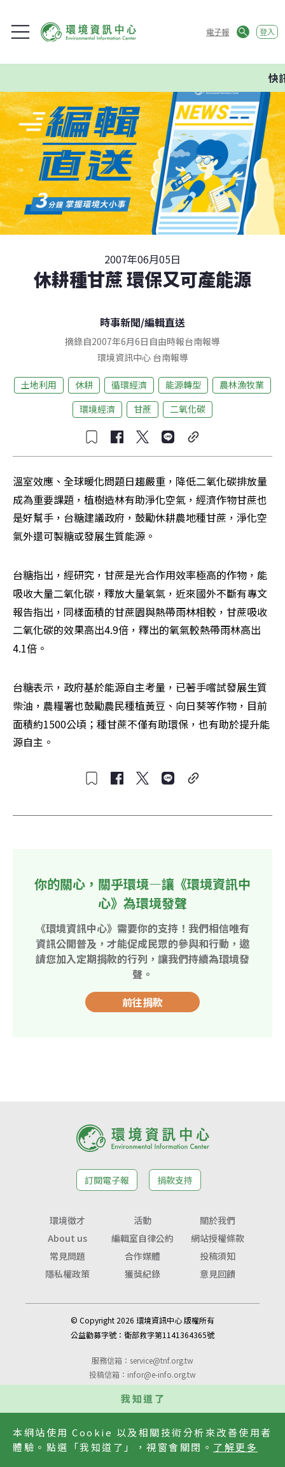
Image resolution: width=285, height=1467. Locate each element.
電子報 (217, 31)
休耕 (84, 384)
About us (67, 1238)
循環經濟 (129, 384)
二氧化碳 (187, 408)
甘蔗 (142, 408)
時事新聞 (120, 322)
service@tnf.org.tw (161, 1360)
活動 (142, 1220)
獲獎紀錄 (142, 1273)
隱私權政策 (67, 1273)
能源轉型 (183, 384)
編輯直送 (164, 322)
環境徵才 (67, 1220)
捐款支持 (175, 1180)
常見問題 (67, 1256)
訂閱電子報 (107, 1180)
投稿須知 (217, 1256)
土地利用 (39, 384)
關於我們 (217, 1220)
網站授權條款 (217, 1238)
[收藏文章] (91, 437)
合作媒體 (142, 1256)
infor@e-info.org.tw (161, 1374)
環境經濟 (97, 408)
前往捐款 (142, 1002)
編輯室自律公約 (142, 1238)
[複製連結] (193, 437)
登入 (267, 31)
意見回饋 (217, 1273)
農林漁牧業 (241, 384)
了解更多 (235, 1447)
